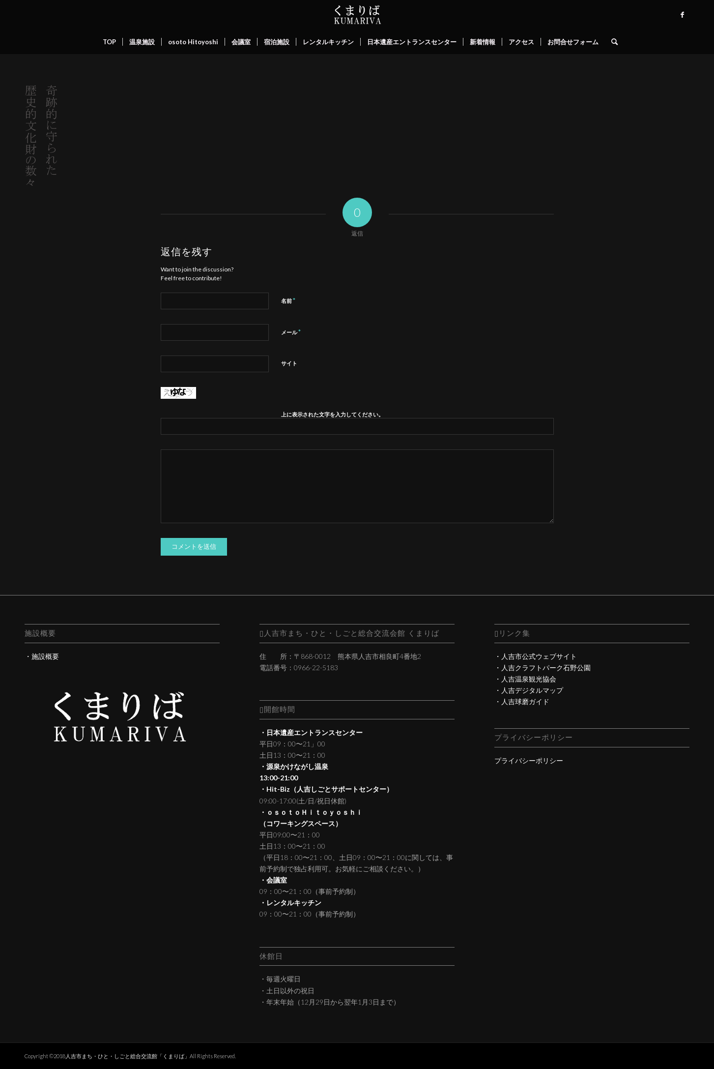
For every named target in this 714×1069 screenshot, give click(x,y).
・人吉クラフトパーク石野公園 (542, 667)
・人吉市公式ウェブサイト (535, 656)
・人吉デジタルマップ (528, 690)
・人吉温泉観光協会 (525, 679)
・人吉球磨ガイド (521, 701)
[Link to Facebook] (682, 14)
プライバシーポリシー (528, 760)
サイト (289, 363)
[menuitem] (109, 42)
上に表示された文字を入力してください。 (332, 414)
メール (291, 332)
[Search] (611, 42)
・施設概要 (42, 656)
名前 (288, 300)
